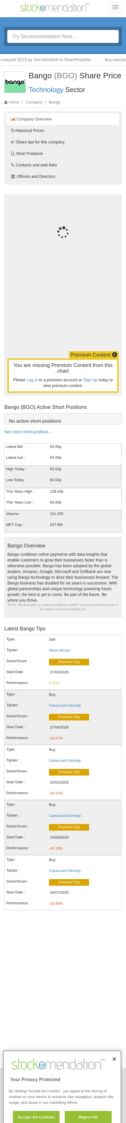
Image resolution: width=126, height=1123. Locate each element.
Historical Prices (27, 130)
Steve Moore (59, 650)
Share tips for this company (38, 142)
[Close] (114, 1068)
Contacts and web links (34, 165)
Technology (46, 90)
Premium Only (69, 662)
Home (14, 102)
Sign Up (90, 380)
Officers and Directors (33, 176)
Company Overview (31, 119)
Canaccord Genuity (65, 705)
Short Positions (27, 153)
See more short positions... (28, 432)
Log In (32, 380)
